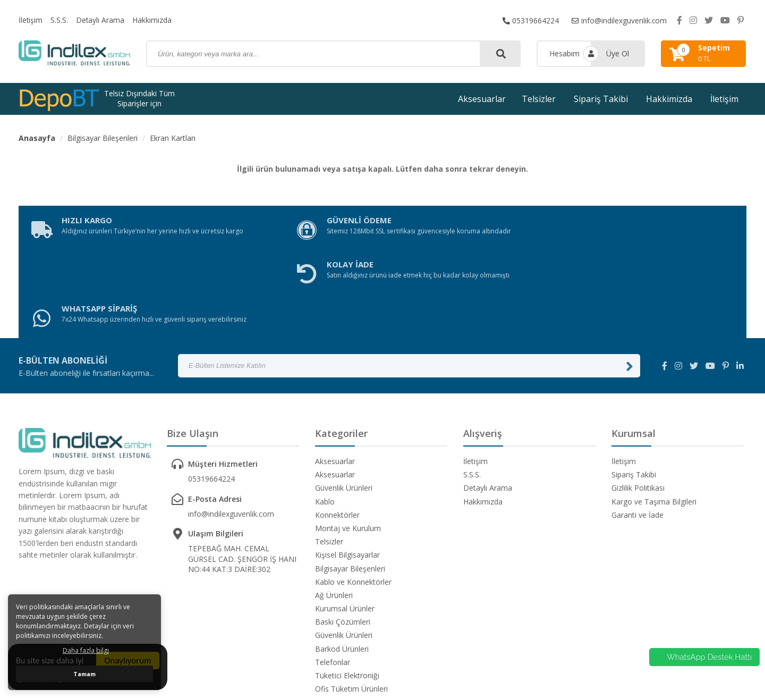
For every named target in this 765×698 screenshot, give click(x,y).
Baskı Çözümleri (342, 537)
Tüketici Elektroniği (347, 591)
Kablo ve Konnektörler (353, 497)
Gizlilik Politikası (638, 403)
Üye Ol (617, 53)
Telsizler (539, 99)
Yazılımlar (331, 617)
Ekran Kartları (173, 138)
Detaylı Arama (100, 20)
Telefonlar (332, 578)
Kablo (325, 417)
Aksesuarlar (482, 99)
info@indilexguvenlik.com (619, 20)
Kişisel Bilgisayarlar (347, 470)
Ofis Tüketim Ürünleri (351, 604)
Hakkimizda (669, 99)
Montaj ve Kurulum (348, 444)
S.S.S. (60, 20)
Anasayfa (37, 138)
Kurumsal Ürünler (345, 524)
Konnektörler (337, 430)
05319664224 (530, 20)
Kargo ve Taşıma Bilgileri (653, 417)
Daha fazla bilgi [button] (86, 650)
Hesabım (564, 53)
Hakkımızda (153, 20)
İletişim (31, 20)
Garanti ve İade (637, 430)
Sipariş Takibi (601, 99)
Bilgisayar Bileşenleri (102, 138)
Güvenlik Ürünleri (343, 403)
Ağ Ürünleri (334, 511)
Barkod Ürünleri (342, 564)
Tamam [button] (84, 674)
